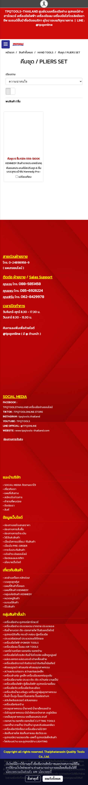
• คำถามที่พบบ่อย (12, 501)
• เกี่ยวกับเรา (9, 489)
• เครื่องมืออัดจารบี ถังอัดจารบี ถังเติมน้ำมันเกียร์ (29, 663)
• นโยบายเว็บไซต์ (12, 562)
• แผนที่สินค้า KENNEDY (16, 590)
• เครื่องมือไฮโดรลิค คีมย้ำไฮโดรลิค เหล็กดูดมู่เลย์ (29, 655)
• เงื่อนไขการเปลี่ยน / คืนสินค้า (19, 542)
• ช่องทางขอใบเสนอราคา (16, 525)
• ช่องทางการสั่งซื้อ (13, 529)
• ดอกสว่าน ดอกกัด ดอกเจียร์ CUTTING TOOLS (29, 721)
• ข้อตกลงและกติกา (13, 558)
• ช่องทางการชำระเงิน (14, 533)
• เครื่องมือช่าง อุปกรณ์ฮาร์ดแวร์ (20, 622)
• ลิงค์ (6, 510)
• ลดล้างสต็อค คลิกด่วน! (16, 578)
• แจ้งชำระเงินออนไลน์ (15, 554)
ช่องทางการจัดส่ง (13, 439)
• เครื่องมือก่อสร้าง (13, 704)
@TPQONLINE (29, 426)
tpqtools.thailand (29, 417)
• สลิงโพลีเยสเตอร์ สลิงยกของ (20, 700)
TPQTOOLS (23, 421)
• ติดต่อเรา (8, 506)
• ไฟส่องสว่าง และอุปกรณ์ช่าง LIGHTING (25, 741)
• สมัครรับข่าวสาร (13, 497)
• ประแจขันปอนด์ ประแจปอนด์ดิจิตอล (23, 639)
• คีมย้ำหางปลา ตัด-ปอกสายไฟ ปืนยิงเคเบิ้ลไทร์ (28, 630)
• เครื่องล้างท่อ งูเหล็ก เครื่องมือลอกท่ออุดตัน (27, 676)
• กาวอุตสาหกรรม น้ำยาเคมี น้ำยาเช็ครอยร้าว (27, 709)
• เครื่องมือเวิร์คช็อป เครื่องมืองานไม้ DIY (25, 729)
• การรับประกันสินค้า (14, 550)
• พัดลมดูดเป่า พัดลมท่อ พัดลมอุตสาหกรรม (26, 667)
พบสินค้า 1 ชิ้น (13, 101)
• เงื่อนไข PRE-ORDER (15, 546)
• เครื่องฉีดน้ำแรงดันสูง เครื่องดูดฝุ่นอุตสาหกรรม (29, 692)
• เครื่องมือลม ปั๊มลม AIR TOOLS (20, 647)
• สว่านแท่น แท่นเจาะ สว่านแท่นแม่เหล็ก (23, 671)
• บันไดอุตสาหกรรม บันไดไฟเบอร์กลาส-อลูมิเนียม (30, 713)
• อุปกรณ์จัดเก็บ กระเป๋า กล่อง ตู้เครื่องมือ (25, 634)
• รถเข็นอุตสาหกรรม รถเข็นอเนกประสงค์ (25, 717)
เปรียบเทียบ (25, 177)
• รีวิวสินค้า (9, 607)
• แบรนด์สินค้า (10, 602)
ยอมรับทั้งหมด (53, 778)
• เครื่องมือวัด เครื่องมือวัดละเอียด (21, 688)
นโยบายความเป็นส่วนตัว (19, 771)
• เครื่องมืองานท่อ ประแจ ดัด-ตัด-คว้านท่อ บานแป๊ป (30, 680)
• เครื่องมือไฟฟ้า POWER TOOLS (21, 643)
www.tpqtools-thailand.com (32, 431)
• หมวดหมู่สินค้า (11, 598)
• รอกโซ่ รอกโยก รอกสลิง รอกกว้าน (22, 651)
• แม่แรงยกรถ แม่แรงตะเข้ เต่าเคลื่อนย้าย (25, 659)
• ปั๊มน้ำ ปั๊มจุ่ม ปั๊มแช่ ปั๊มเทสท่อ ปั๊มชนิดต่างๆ (26, 696)
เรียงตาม (11, 74)
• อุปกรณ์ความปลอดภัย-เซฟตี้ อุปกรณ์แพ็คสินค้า (30, 737)
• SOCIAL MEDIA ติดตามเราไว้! (19, 485)
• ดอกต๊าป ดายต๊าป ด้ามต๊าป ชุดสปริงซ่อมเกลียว (29, 725)
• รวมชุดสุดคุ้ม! (11, 582)
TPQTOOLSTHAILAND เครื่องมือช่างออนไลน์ (28, 407)
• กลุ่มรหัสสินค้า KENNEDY (17, 594)
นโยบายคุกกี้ (45, 771)
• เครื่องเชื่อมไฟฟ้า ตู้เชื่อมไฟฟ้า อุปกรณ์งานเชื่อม (29, 684)
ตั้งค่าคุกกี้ (33, 778)
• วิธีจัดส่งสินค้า (11, 538)
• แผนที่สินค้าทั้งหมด (13, 586)
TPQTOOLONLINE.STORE (28, 412)
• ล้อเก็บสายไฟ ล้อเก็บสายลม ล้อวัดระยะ (25, 733)
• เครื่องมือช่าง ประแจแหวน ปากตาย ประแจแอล (28, 626)
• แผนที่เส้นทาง (11, 493)
